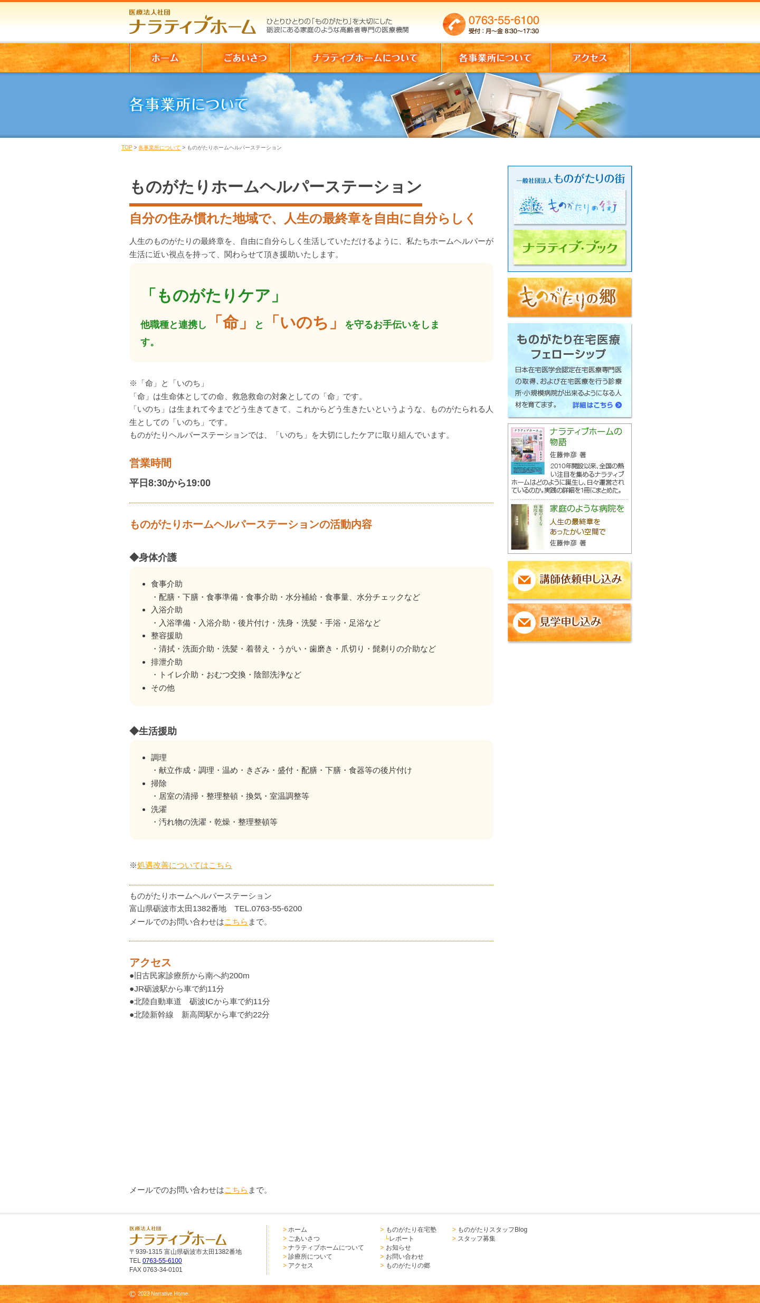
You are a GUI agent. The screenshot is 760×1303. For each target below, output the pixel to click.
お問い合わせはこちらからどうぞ (590, 18)
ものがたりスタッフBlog (492, 1229)
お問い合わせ (405, 1256)
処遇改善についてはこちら (184, 865)
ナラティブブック (573, 252)
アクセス (301, 1265)
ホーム (297, 1229)
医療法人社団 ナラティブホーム (197, 18)
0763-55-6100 (162, 1260)
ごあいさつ (304, 1238)
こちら (236, 921)
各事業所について (159, 147)
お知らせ (398, 1247)
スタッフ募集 (477, 1238)
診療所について (310, 1256)
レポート (401, 1238)
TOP (126, 147)
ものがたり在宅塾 (411, 1229)
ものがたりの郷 (408, 1265)
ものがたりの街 (573, 209)
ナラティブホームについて (326, 1247)
